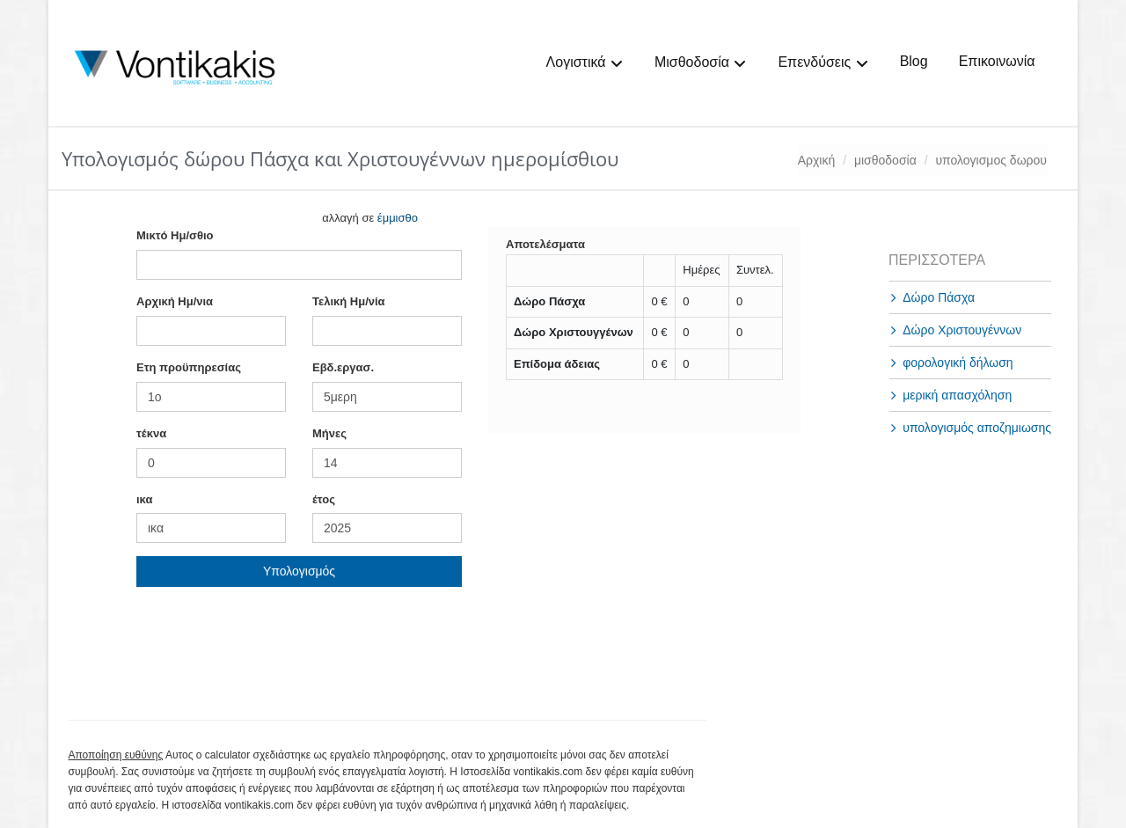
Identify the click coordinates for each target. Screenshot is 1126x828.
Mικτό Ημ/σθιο (174, 235)
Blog (914, 61)
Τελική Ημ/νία (348, 301)
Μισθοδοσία (700, 62)
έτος (323, 499)
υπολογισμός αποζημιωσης (977, 428)
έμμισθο (397, 217)
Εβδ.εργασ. (343, 367)
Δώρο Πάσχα (939, 297)
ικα (144, 499)
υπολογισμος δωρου (991, 160)
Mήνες (329, 433)
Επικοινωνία (997, 61)
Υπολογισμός (299, 571)
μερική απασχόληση (957, 395)
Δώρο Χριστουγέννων (962, 330)
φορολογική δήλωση (958, 362)
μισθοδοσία (885, 160)
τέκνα (151, 433)
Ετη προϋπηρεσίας (188, 367)
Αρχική (817, 160)
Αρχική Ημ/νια (174, 301)
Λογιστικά (585, 62)
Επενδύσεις (823, 62)
